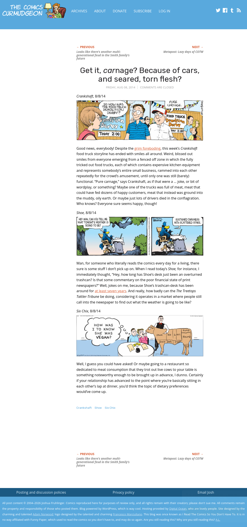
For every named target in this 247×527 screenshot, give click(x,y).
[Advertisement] (155, 435)
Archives (79, 11)
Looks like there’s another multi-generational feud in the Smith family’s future (102, 55)
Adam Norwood (43, 514)
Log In (164, 11)
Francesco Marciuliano (127, 514)
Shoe (98, 407)
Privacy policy (123, 492)
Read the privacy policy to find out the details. (208, 500)
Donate (120, 11)
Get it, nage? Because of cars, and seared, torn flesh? (140, 75)
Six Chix (110, 407)
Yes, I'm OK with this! (210, 511)
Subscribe (143, 11)
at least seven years (110, 291)
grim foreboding (147, 148)
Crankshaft (84, 407)
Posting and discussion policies (41, 492)
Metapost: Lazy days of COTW (183, 52)
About (100, 11)
